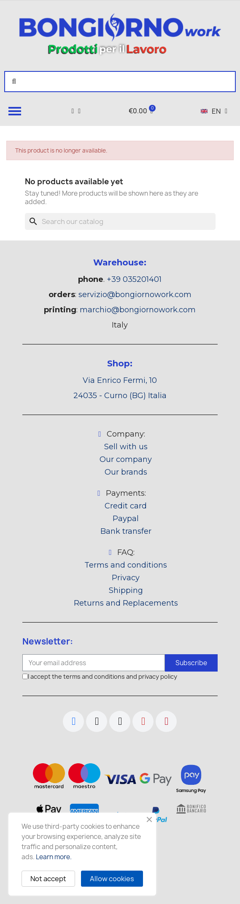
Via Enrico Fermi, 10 (120, 380)
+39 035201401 (134, 279)
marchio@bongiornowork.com (138, 309)
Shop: (119, 363)
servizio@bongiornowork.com (134, 294)
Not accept (48, 878)
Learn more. (54, 856)
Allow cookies (112, 878)
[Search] (120, 221)
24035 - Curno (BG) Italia (120, 395)
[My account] (76, 111)
